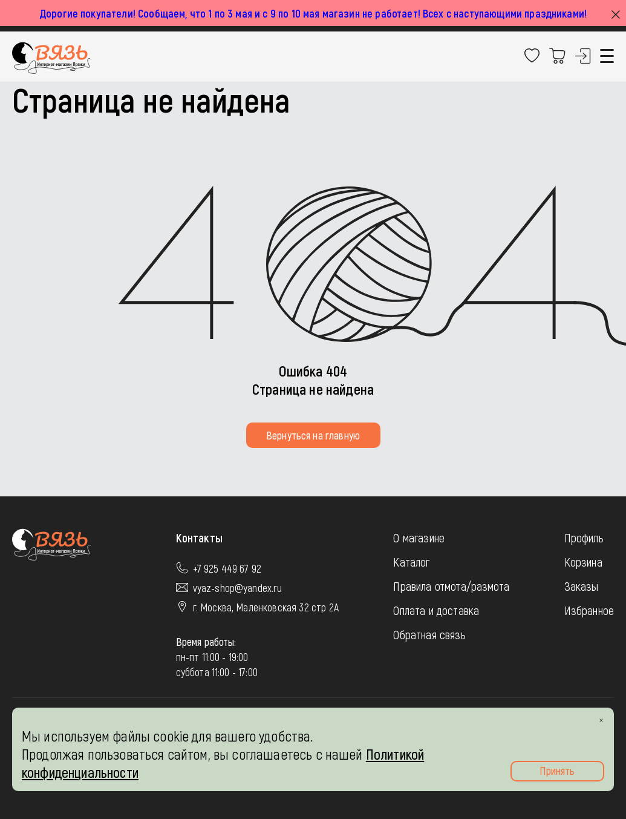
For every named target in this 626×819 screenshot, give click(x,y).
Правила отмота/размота (451, 586)
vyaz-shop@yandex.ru (237, 587)
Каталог (411, 561)
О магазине (419, 537)
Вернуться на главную (313, 435)
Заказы (581, 586)
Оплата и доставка (436, 610)
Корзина (583, 561)
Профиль (584, 537)
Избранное (589, 610)
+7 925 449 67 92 (227, 568)
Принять (557, 770)
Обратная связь (429, 634)
